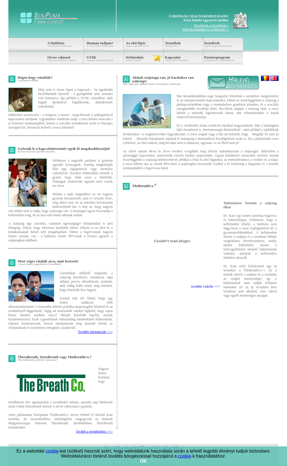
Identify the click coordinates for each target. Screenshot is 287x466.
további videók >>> (205, 286)
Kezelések (212, 43)
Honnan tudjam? (100, 43)
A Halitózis (55, 43)
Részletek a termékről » (211, 25)
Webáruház (135, 57)
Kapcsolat (172, 57)
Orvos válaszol (58, 57)
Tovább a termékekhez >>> (94, 432)
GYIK (91, 57)
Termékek (173, 43)
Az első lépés (135, 43)
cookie (51, 451)
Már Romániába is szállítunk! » (205, 29)
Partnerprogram (217, 57)
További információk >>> (95, 332)
